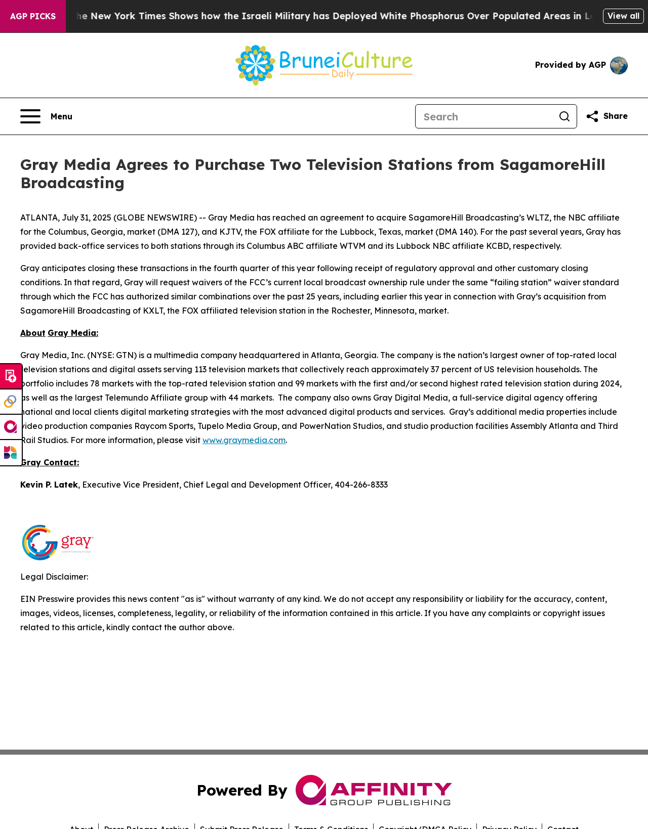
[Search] (484, 116)
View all (623, 16)
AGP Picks (33, 16)
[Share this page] (606, 116)
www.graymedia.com (244, 440)
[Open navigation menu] (46, 116)
